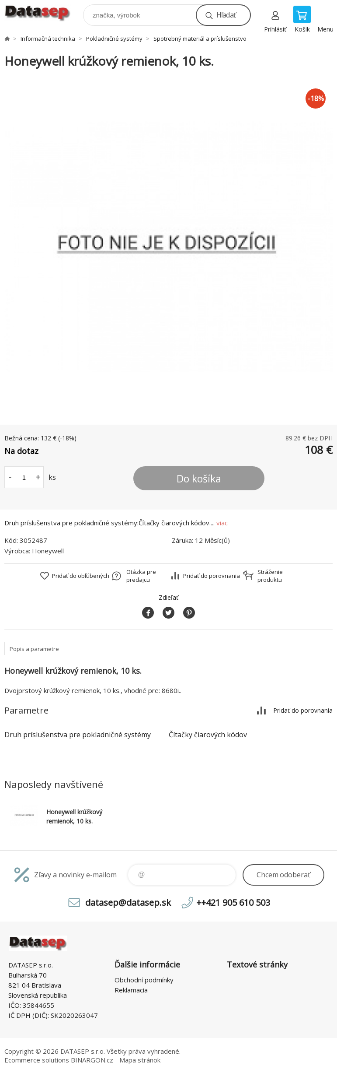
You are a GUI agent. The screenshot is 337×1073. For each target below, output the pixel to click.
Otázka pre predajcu (141, 575)
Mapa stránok (139, 1059)
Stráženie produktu (270, 575)
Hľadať (226, 15)
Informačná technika (48, 38)
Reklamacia (131, 989)
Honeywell (48, 550)
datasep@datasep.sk (128, 902)
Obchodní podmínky (144, 979)
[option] (168, 247)
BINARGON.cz (92, 1059)
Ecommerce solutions (36, 1059)
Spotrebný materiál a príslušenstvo (200, 38)
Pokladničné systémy (114, 38)
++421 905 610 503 (233, 902)
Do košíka (199, 478)
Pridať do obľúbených (80, 576)
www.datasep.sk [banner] (43, 13)
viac (222, 522)
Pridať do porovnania (211, 576)
